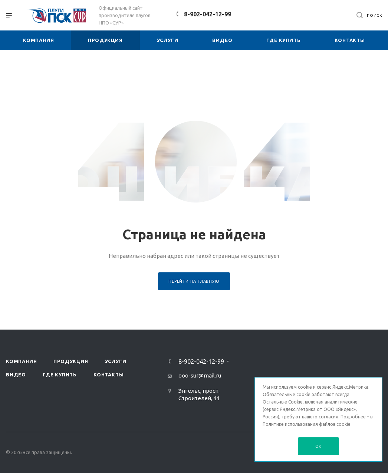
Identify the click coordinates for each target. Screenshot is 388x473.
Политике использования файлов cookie (307, 424)
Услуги (115, 361)
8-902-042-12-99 (207, 14)
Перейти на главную (193, 281)
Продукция (70, 361)
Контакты (108, 374)
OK (318, 446)
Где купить (60, 374)
